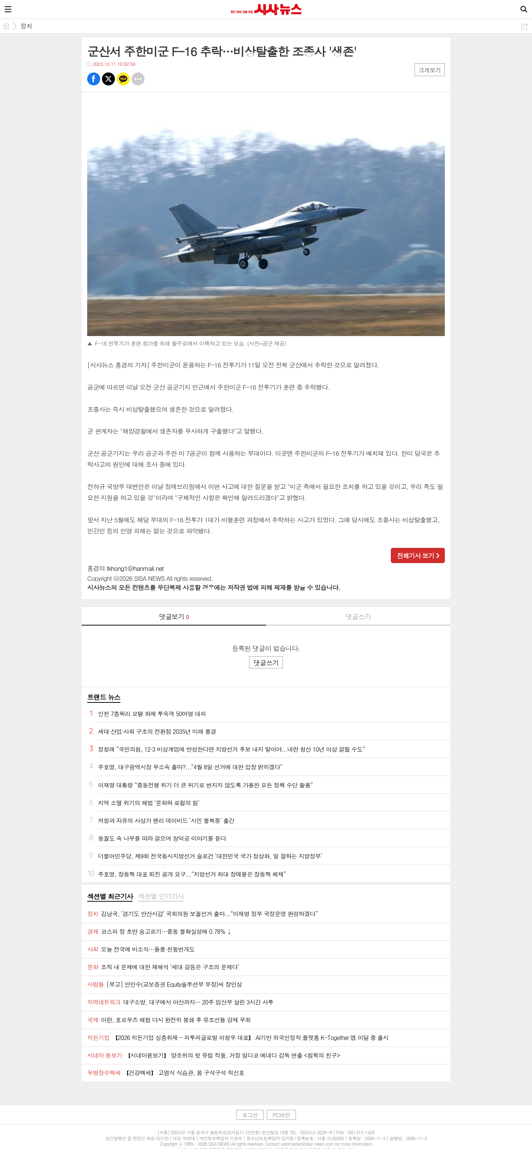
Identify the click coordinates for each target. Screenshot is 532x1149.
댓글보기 (174, 616)
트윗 (108, 78)
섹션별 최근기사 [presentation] (110, 896)
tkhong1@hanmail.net (135, 568)
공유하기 (524, 26)
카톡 (123, 78)
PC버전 (281, 1115)
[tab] (110, 897)
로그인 (250, 1115)
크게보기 (430, 70)
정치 (26, 25)
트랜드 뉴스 (103, 697)
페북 (93, 78)
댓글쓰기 (358, 616)
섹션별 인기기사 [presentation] (160, 896)
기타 (138, 78)
